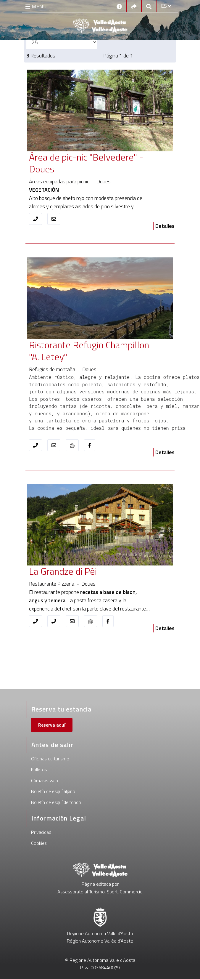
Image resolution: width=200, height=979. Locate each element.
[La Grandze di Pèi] (89, 572)
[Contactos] (119, 6)
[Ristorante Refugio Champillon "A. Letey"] (89, 351)
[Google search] (148, 6)
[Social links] (134, 6)
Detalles (165, 226)
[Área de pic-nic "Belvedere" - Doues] (89, 163)
